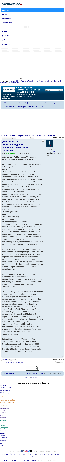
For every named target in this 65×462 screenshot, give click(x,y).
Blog (4, 31)
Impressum (26, 460)
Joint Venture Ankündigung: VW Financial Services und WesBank (28, 135)
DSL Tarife (50, 454)
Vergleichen (6, 18)
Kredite (25, 454)
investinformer (51, 148)
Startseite (6, 10)
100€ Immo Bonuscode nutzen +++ (11, 83)
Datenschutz (17, 460)
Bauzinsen (32, 454)
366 (53, 152)
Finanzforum (7, 23)
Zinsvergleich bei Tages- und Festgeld (22, 81)
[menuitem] (18, 103)
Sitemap (34, 460)
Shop (5, 40)
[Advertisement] (32, 122)
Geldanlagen (5, 454)
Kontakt (6, 44)
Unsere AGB (7, 460)
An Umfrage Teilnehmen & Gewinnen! (49, 81)
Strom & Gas (41, 454)
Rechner (5, 14)
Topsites (6, 36)
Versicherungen (16, 454)
